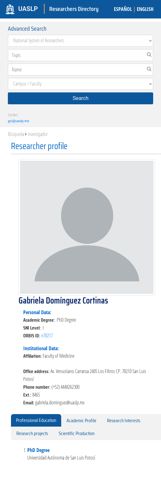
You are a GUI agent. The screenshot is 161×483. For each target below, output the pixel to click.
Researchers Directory (74, 9)
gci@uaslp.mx (18, 121)
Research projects (32, 433)
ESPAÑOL (123, 9)
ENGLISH (145, 9)
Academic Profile (81, 420)
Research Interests (123, 420)
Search (80, 98)
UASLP (28, 9)
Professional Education (36, 420)
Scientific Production (76, 433)
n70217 (47, 335)
